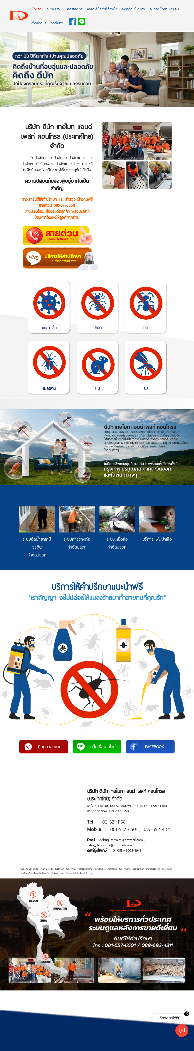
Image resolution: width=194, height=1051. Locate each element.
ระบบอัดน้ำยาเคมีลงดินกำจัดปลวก (37, 547)
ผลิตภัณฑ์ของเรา (133, 8)
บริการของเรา (73, 8)
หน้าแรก (36, 8)
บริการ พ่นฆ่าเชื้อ (157, 539)
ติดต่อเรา (57, 22)
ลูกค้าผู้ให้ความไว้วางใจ (102, 8)
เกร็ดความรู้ (38, 22)
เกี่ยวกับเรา (53, 8)
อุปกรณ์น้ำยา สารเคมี (164, 8)
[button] (14, 69)
